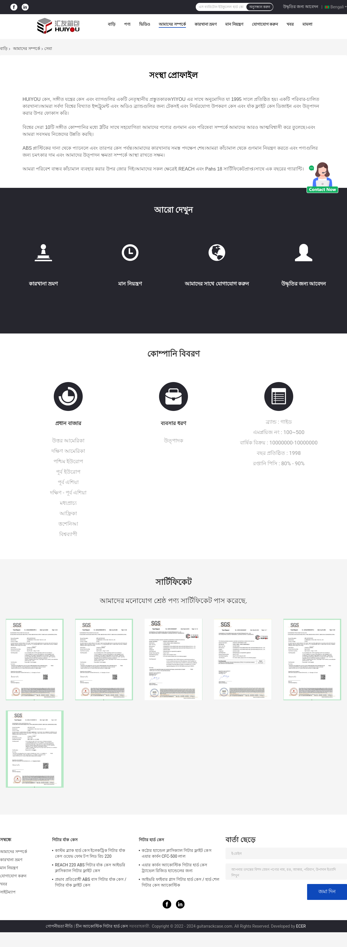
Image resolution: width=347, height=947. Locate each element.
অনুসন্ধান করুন (259, 7)
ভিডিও (144, 24)
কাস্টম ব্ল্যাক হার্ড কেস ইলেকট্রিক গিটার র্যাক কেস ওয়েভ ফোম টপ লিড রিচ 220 (90, 853)
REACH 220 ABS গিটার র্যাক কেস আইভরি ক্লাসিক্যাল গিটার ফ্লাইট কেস (90, 868)
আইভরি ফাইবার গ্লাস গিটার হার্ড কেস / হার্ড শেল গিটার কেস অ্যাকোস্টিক (180, 882)
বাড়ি (111, 24)
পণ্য (127, 24)
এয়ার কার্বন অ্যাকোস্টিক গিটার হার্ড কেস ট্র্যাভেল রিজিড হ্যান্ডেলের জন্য (174, 868)
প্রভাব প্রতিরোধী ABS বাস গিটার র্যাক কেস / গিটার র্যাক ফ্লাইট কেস (90, 882)
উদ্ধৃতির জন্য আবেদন (300, 6)
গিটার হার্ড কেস (151, 839)
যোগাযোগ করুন (265, 24)
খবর (290, 24)
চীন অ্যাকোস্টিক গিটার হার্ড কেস (102, 926)
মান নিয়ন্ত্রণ (234, 24)
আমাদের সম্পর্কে (172, 24)
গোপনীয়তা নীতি (59, 926)
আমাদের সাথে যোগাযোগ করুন (217, 284)
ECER (301, 926)
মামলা (307, 24)
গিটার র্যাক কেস (64, 839)
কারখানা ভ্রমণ (206, 24)
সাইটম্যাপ (8, 892)
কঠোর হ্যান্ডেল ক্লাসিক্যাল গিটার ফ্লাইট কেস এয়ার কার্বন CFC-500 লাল (176, 853)
